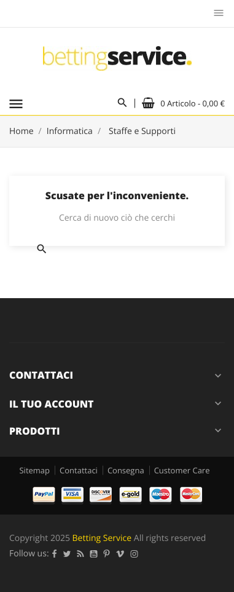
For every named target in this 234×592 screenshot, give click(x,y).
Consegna (125, 470)
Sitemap (34, 470)
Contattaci (79, 470)
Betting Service (102, 538)
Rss (80, 554)
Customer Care (182, 470)
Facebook (54, 554)
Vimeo (120, 554)
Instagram (134, 554)
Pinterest (107, 554)
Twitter (67, 554)
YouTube (94, 554)
